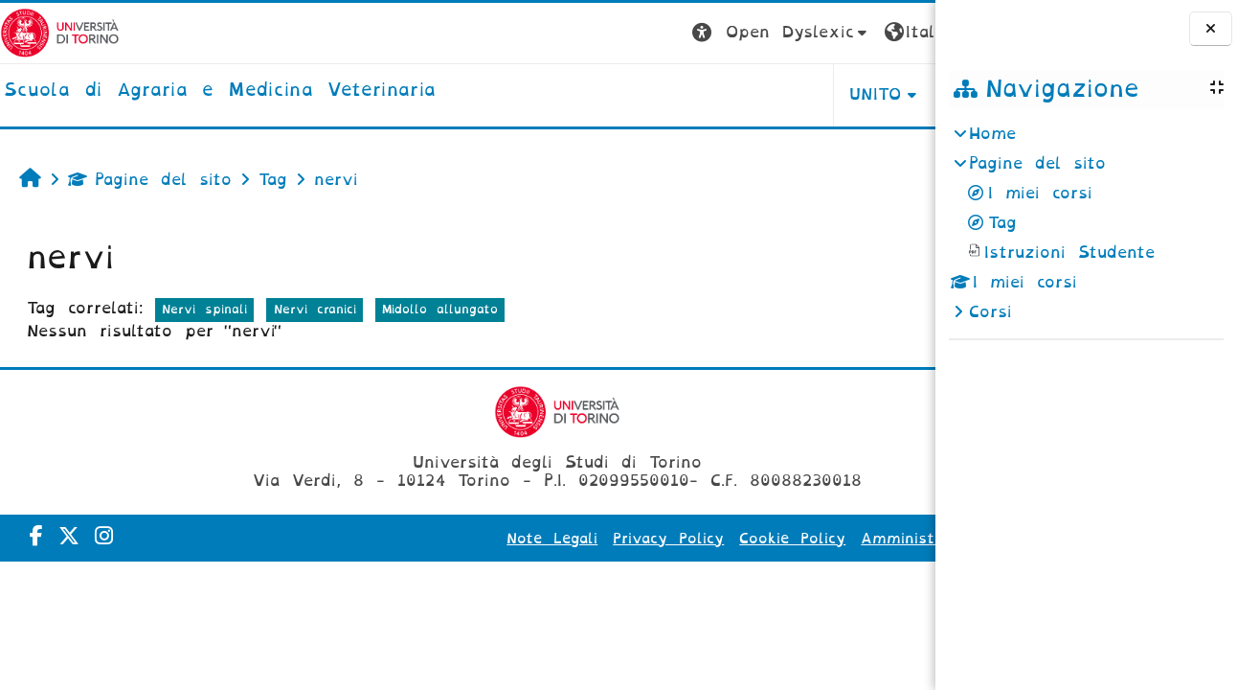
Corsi (990, 312)
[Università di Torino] (60, 32)
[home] (220, 91)
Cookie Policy (723, 538)
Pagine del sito (150, 180)
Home (992, 134)
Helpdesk (814, 94)
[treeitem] (1086, 223)
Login (897, 32)
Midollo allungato (440, 309)
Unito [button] (697, 94)
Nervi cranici (315, 309)
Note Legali (483, 538)
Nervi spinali (204, 309)
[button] (602, 33)
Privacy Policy (599, 538)
